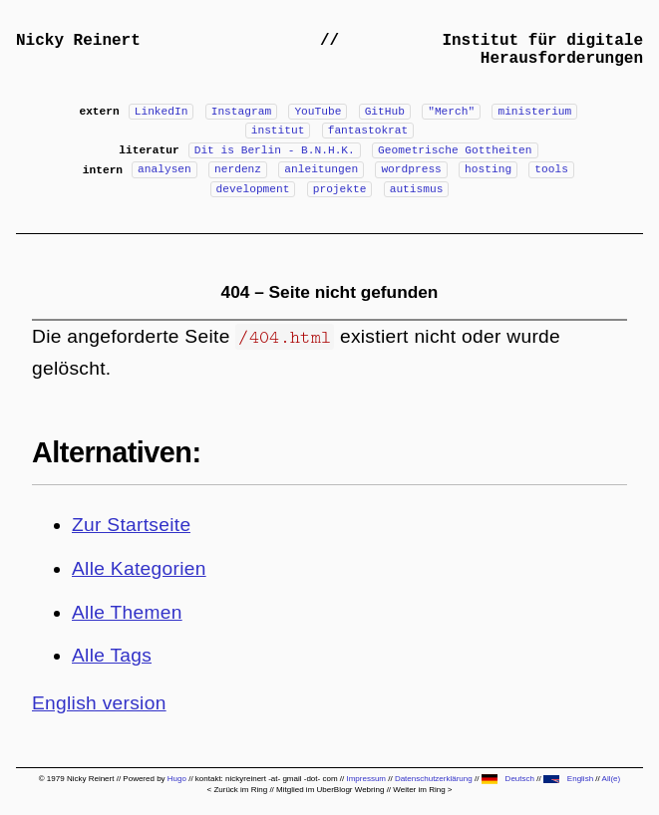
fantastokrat (368, 130)
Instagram (241, 112)
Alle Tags (112, 655)
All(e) (611, 778)
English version (99, 702)
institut (278, 130)
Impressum (366, 778)
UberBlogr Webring (351, 789)
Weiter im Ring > (422, 789)
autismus (417, 189)
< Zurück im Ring (236, 789)
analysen (164, 169)
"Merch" (451, 112)
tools (551, 169)
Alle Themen (127, 612)
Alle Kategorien (139, 568)
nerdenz (237, 169)
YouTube (317, 112)
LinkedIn (161, 112)
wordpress (411, 169)
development (253, 189)
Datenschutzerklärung (434, 778)
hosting (488, 169)
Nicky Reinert (78, 41)
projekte (340, 189)
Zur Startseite (131, 524)
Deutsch (508, 778)
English (568, 778)
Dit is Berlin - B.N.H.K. (274, 150)
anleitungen (321, 169)
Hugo (176, 778)
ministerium (534, 112)
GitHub (385, 112)
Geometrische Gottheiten (454, 150)
